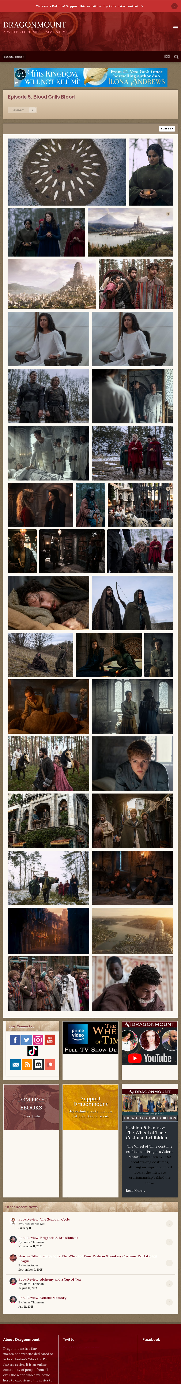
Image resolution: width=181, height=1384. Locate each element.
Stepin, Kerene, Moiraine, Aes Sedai (41, 894)
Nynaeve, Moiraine (111, 722)
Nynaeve (154, 656)
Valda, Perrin (106, 1000)
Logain (84, 506)
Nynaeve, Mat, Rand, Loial (32, 722)
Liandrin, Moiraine (27, 516)
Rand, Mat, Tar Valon (28, 837)
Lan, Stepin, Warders (28, 469)
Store (27, 1116)
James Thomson (33, 1242)
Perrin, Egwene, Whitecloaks (35, 779)
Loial (15, 552)
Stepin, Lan (104, 894)
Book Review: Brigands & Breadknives (48, 1238)
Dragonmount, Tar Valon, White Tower (123, 245)
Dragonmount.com (29, 200)
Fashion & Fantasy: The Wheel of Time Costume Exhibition (146, 1133)
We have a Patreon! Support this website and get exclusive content (87, 6)
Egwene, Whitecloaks (29, 355)
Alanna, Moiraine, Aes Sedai (34, 245)
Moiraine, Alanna (93, 665)
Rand (99, 779)
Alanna (138, 194)
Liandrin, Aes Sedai (111, 469)
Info (37, 1116)
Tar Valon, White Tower (114, 943)
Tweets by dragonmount (81, 1347)
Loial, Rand (51, 562)
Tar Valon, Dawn (24, 943)
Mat (14, 619)
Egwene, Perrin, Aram (120, 298)
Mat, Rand (103, 619)
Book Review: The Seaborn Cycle (44, 1219)
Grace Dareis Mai (33, 1224)
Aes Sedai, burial (25, 194)
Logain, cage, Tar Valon (130, 516)
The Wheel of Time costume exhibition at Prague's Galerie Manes (149, 1151)
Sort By (167, 128)
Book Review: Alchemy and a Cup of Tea (49, 1279)
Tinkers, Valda (23, 1000)
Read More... (135, 1191)
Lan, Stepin (20, 412)
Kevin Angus (30, 1265)
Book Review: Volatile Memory (42, 1298)
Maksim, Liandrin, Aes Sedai (134, 562)
